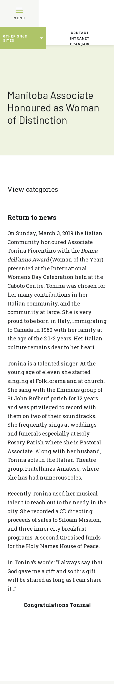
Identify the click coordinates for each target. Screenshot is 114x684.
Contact (80, 32)
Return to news (31, 217)
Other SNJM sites (15, 38)
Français (80, 44)
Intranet (80, 38)
